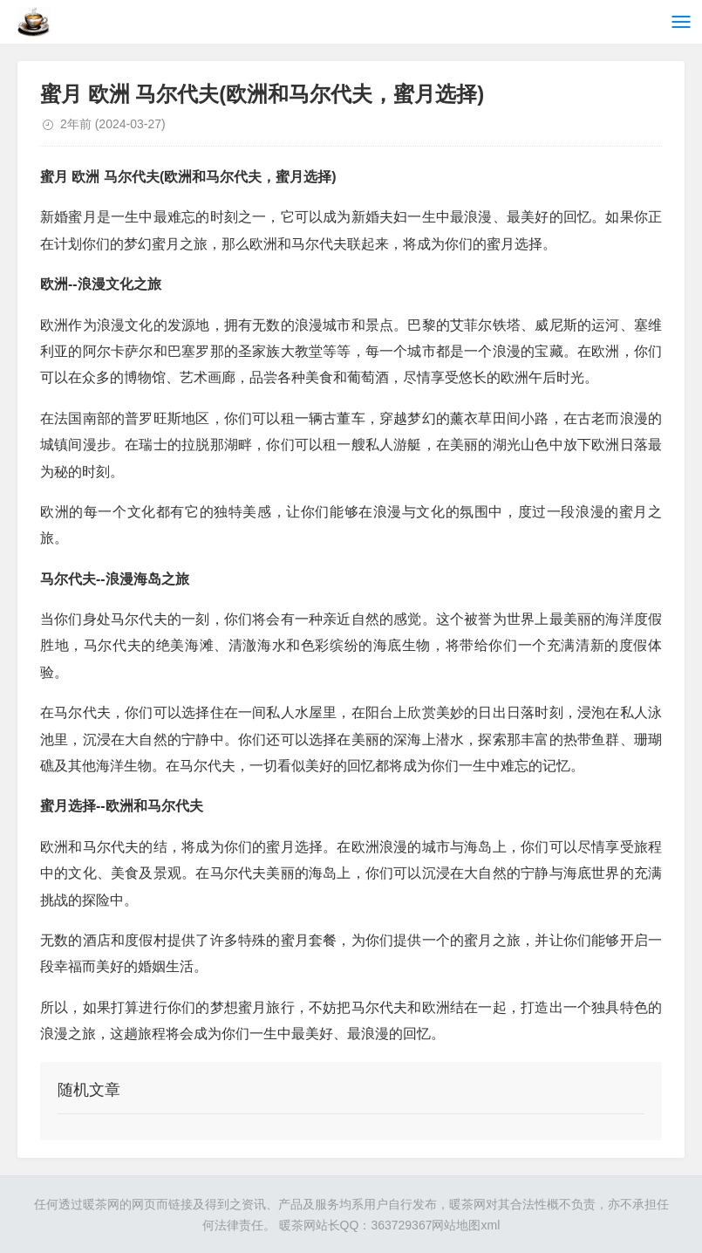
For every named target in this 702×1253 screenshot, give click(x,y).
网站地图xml (466, 1225)
